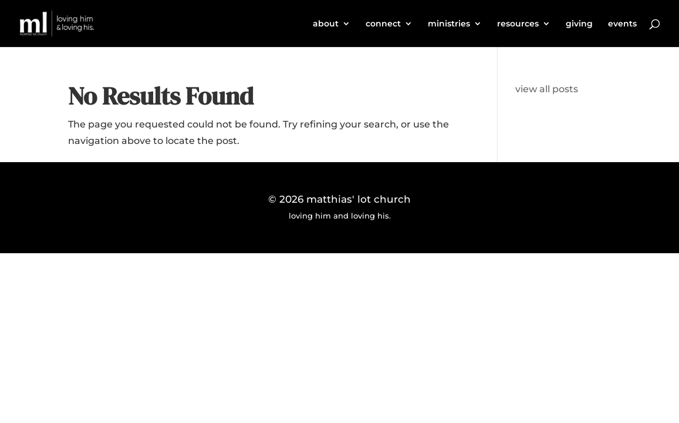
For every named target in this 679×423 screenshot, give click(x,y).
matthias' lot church (358, 199)
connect (383, 24)
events (622, 24)
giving (579, 24)
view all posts (546, 89)
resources (518, 24)
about (326, 24)
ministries (449, 24)
